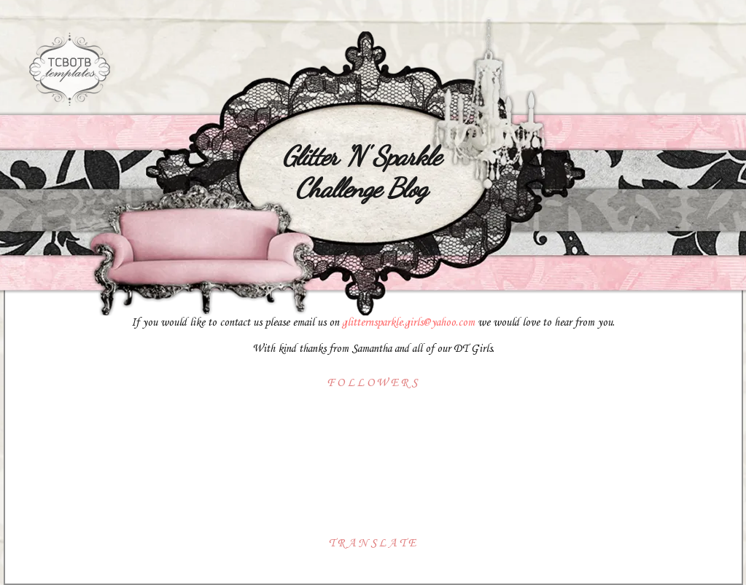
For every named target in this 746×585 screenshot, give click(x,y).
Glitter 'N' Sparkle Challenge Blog (361, 172)
